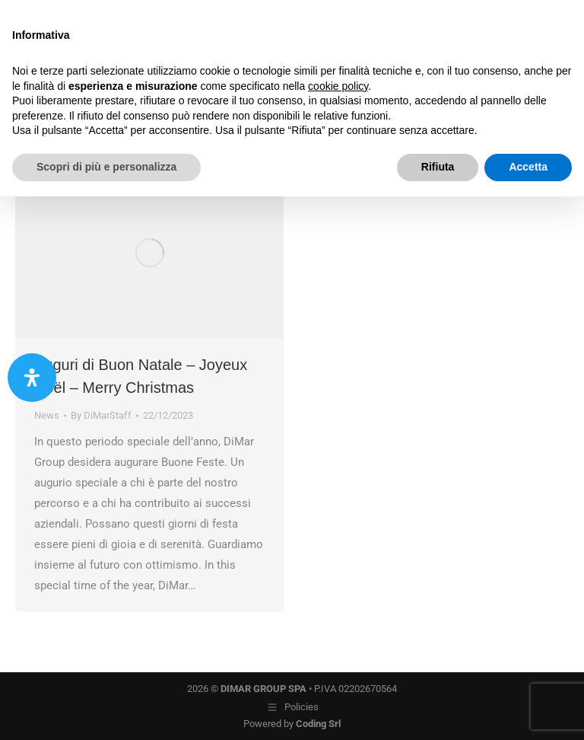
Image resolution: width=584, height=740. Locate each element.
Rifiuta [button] (438, 167)
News (46, 415)
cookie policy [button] (338, 86)
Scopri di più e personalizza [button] (106, 167)
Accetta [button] (528, 167)
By (101, 415)
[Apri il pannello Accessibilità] (32, 377)
